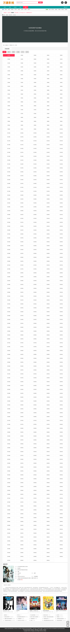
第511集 (8, 451)
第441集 (8, 397)
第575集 (61, 498)
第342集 (22, 319)
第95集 (61, 125)
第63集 (35, 101)
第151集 (8, 171)
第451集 (8, 404)
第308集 (35, 292)
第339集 (48, 315)
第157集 (22, 175)
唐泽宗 (21, 566)
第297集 (22, 284)
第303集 (35, 288)
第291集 (8, 280)
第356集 (8, 331)
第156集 (8, 175)
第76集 (9, 113)
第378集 (35, 346)
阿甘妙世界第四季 (59, 620)
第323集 (35, 303)
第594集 (48, 513)
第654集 (48, 560)
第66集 (9, 105)
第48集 (35, 90)
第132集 (22, 156)
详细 (21, 579)
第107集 (22, 136)
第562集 (22, 490)
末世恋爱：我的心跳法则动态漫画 (48, 616)
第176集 (8, 191)
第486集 (8, 432)
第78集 (35, 113)
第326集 (8, 307)
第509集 (48, 447)
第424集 (48, 381)
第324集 (48, 303)
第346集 (8, 323)
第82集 (22, 117)
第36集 (9, 82)
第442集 (22, 397)
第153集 (35, 171)
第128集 (35, 152)
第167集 (22, 183)
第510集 (61, 447)
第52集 (22, 94)
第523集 (35, 459)
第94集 (48, 125)
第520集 (61, 455)
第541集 (8, 474)
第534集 (48, 467)
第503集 (35, 443)
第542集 (22, 474)
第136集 (8, 160)
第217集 (22, 222)
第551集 (8, 482)
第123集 (35, 148)
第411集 (8, 373)
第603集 (35, 521)
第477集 (22, 424)
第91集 (9, 125)
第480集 (61, 424)
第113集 (35, 140)
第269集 (48, 261)
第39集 (48, 82)
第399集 (48, 362)
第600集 (61, 517)
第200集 (61, 206)
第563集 (35, 490)
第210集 (61, 214)
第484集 (48, 428)
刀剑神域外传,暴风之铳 (8, 620)
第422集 (22, 381)
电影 (10, 7)
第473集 (35, 420)
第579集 (48, 502)
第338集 (35, 315)
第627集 (22, 540)
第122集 (22, 148)
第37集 (22, 82)
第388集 (35, 354)
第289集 (48, 276)
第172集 (22, 187)
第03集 (35, 55)
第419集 (48, 377)
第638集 (35, 548)
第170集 (61, 183)
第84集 (48, 117)
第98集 (35, 129)
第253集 (35, 249)
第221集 (8, 226)
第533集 (35, 467)
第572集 (22, 498)
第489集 (48, 432)
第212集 (22, 218)
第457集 (22, 408)
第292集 (22, 280)
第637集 (22, 548)
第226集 (8, 230)
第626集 (8, 540)
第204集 (48, 210)
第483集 (35, 428)
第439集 (48, 393)
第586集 (8, 509)
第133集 (35, 156)
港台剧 (56, 9)
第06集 (9, 59)
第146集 (8, 167)
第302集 (22, 288)
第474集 (48, 420)
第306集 (8, 292)
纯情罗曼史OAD (46, 618)
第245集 (61, 241)
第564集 (48, 490)
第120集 (61, 144)
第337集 (22, 315)
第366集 (8, 338)
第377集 (22, 346)
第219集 (48, 222)
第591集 (8, 513)
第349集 (48, 323)
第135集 (61, 156)
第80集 (61, 113)
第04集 (48, 55)
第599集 (48, 517)
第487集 (22, 432)
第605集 (61, 521)
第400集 (61, 362)
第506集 (8, 447)
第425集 (61, 381)
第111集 (8, 140)
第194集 (48, 202)
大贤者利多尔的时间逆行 (60, 618)
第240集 (61, 237)
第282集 (22, 272)
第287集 (22, 276)
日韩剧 (59, 9)
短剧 (50, 9)
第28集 (35, 74)
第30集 (61, 74)
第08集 (35, 59)
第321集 (8, 303)
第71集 (9, 109)
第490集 (61, 432)
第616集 (8, 533)
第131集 (8, 156)
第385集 (61, 350)
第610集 (61, 525)
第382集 (22, 350)
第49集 (48, 90)
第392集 (22, 358)
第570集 (61, 494)
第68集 (35, 105)
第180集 (61, 191)
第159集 (48, 175)
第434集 (48, 389)
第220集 (61, 222)
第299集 (48, 284)
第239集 (48, 237)
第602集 (22, 521)
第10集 (61, 59)
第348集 (35, 323)
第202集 (22, 210)
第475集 (61, 420)
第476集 (8, 424)
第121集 (8, 148)
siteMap (44, 630)
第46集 (9, 90)
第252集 (22, 249)
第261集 (8, 257)
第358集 (35, 331)
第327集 (22, 307)
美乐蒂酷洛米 (20, 618)
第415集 (61, 373)
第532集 (22, 467)
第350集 (61, 323)
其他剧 (66, 9)
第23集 (35, 70)
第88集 (35, 121)
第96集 (9, 129)
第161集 (8, 179)
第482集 (22, 428)
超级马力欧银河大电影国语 (34, 616)
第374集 (48, 342)
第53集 (35, 94)
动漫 (25, 7)
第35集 (61, 78)
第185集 (61, 195)
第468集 (35, 416)
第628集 (35, 540)
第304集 (48, 288)
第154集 (48, 171)
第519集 (48, 455)
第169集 (48, 183)
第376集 (8, 346)
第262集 (22, 257)
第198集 (35, 206)
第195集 (61, 202)
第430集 (61, 385)
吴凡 (25, 566)
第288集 (35, 276)
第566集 (8, 494)
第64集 (48, 101)
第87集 (22, 121)
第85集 (61, 117)
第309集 (48, 292)
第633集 (35, 544)
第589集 (48, 509)
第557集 (22, 486)
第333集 (35, 311)
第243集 (35, 241)
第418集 (35, 377)
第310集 (61, 292)
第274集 (48, 265)
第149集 (48, 167)
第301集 (8, 288)
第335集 (61, 311)
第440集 (61, 393)
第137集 (22, 160)
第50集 (61, 90)
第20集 (61, 66)
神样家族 (58, 616)
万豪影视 (12, 12)
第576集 (8, 502)
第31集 (9, 78)
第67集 (22, 105)
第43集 (35, 86)
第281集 (8, 272)
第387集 (22, 354)
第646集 (8, 556)
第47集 (22, 90)
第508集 (35, 447)
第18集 (35, 66)
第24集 (48, 70)
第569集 (48, 494)
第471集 (8, 420)
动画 (25, 569)
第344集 (48, 319)
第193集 (35, 202)
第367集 (22, 338)
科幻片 (16, 9)
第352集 (22, 327)
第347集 (22, 323)
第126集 (8, 152)
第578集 (35, 502)
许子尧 (19, 566)
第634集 (48, 544)
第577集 (22, 502)
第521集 (8, 459)
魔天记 (32, 620)
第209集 (48, 214)
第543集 (35, 474)
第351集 (8, 327)
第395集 (61, 358)
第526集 (8, 463)
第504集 (48, 443)
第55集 (61, 94)
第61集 (9, 101)
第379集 (48, 346)
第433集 (35, 389)
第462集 (22, 412)
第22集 (22, 70)
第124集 (48, 148)
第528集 (35, 463)
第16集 (9, 66)
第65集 (61, 101)
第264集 (48, 257)
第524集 (48, 459)
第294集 (48, 280)
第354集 (48, 327)
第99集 (48, 129)
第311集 (8, 296)
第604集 (48, 521)
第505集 (61, 443)
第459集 (48, 408)
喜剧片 (9, 9)
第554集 (48, 482)
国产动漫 (19, 569)
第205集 (61, 210)
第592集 (22, 513)
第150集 (61, 167)
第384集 (48, 350)
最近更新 (62, 2)
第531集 (8, 467)
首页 (5, 7)
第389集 (48, 354)
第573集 (35, 498)
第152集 (22, 171)
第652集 (22, 560)
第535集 (61, 467)
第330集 (61, 307)
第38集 (35, 82)
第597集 (22, 517)
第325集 (61, 303)
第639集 (48, 548)
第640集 (61, 548)
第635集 (61, 544)
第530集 (61, 463)
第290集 (61, 276)
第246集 (8, 245)
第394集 (48, 358)
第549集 (48, 478)
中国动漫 (22, 569)
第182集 (22, 195)
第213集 (35, 218)
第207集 (22, 214)
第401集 (8, 366)
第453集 (35, 404)
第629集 (48, 540)
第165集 (61, 179)
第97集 (22, 129)
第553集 (35, 482)
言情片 (19, 9)
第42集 (22, 86)
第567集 (22, 494)
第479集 (48, 424)
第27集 (22, 74)
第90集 (61, 121)
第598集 (35, 517)
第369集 (48, 338)
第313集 (35, 296)
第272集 (22, 265)
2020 (16, 45)
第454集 (48, 404)
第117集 (22, 144)
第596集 (8, 517)
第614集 (48, 529)
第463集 (35, 412)
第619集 (48, 533)
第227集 (22, 230)
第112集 (22, 140)
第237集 (22, 237)
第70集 (61, 105)
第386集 (8, 354)
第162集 (22, 179)
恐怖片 (22, 9)
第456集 (8, 408)
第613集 (35, 529)
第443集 (35, 397)
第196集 (8, 206)
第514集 (48, 451)
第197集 (22, 206)
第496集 (8, 439)
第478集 (35, 424)
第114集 (48, 140)
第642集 (22, 552)
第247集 (22, 245)
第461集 (8, 412)
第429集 (48, 385)
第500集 (61, 439)
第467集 (22, 416)
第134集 (48, 156)
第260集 (61, 253)
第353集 (35, 327)
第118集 (35, 144)
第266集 (8, 261)
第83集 (35, 117)
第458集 (35, 408)
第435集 (61, 389)
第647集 (22, 556)
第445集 (61, 397)
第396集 (8, 362)
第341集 (8, 319)
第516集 (8, 455)
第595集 (61, 513)
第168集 (35, 183)
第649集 (48, 556)
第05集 (61, 55)
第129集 (48, 152)
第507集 (22, 447)
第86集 (9, 121)
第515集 (61, 451)
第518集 (35, 455)
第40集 (61, 82)
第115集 (61, 140)
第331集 (8, 311)
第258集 (35, 253)
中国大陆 (10, 45)
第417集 (22, 377)
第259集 (48, 253)
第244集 (48, 241)
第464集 (48, 412)
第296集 (8, 284)
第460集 (61, 408)
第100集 (61, 129)
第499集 (48, 439)
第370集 (61, 338)
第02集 (22, 55)
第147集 (22, 167)
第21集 (9, 70)
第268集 (35, 261)
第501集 (8, 443)
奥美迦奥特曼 (33, 618)
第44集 (48, 86)
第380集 (61, 346)
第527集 (22, 463)
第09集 (48, 59)
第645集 (61, 552)
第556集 (8, 486)
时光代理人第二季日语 (21, 620)
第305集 (61, 288)
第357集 (22, 331)
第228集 (35, 230)
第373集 (35, 342)
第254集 (48, 249)
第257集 (22, 253)
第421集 (8, 381)
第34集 (48, 78)
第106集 (8, 136)
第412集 (22, 373)
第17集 (22, 66)
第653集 (35, 560)
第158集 (35, 175)
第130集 (61, 152)
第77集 (22, 113)
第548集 (35, 478)
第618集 (35, 533)
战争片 (29, 9)
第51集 (9, 94)
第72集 (22, 109)
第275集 (61, 265)
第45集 (61, 86)
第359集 (48, 331)
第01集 (9, 55)
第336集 (8, 315)
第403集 (35, 366)
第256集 (8, 253)
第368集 (35, 338)
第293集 (35, 280)
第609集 (48, 525)
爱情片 (12, 9)
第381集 (8, 350)
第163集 (35, 179)
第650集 (61, 556)
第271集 (8, 265)
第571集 (8, 498)
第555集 (61, 482)
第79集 (48, 113)
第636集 (8, 548)
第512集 (22, 451)
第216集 (8, 222)
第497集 (22, 439)
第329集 (48, 307)
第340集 (61, 315)
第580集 (61, 502)
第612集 (22, 529)
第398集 (35, 362)
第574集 (48, 498)
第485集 (61, 428)
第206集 (8, 214)
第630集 (61, 540)
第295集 (61, 280)
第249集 (48, 245)
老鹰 (34, 573)
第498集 (35, 439)
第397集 (22, 362)
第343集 (35, 319)
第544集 (48, 474)
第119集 (48, 144)
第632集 (22, 544)
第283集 (35, 272)
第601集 (8, 521)
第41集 (9, 86)
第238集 (35, 237)
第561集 (8, 490)
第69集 (48, 105)
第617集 (22, 533)
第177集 (22, 191)
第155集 (61, 171)
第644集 (48, 552)
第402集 (22, 366)
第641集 (8, 552)
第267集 (22, 261)
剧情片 (25, 9)
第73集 (35, 109)
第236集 (8, 237)
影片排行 (66, 2)
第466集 (8, 416)
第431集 (8, 389)
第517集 (22, 455)
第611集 (8, 529)
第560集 (61, 486)
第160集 (61, 175)
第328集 (35, 307)
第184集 (48, 195)
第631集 (8, 544)
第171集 (8, 187)
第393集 (35, 358)
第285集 (61, 272)
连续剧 (15, 7)
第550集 (61, 478)
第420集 (61, 377)
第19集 (48, 66)
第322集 (22, 303)
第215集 (61, 218)
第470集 (61, 416)
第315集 (61, 296)
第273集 (35, 265)
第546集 (8, 478)
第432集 (22, 389)
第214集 (48, 218)
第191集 (8, 202)
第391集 (8, 358)
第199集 (48, 206)
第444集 (48, 397)
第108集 (35, 136)
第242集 (22, 241)
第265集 (61, 257)
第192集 (22, 202)
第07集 (22, 59)
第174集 (48, 187)
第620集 (61, 533)
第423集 (35, 381)
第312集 (22, 296)
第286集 (8, 276)
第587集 (22, 509)
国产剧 (53, 9)
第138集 (35, 160)
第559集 (48, 486)
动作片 (6, 9)
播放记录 (65, 7)
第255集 (61, 249)
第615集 (61, 529)
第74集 (48, 109)
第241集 (8, 241)
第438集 (35, 393)
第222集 (22, 226)
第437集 (22, 393)
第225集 (61, 226)
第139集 (48, 160)
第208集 (35, 214)
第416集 (8, 377)
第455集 (61, 404)
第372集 (22, 342)
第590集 (61, 509)
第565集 (61, 490)
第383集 (35, 350)
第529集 (48, 463)
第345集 (61, 319)
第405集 (61, 366)
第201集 (8, 210)
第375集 (61, 342)
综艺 (20, 7)
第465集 (61, 412)
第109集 (48, 136)
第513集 (35, 451)
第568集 (35, 494)
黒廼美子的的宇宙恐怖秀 (8, 618)
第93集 (35, 125)
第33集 (35, 78)
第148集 (35, 167)
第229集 (48, 230)
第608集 (35, 525)
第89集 (48, 121)
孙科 (27, 566)
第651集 (8, 560)
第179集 (48, 191)
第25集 (61, 70)
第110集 (61, 136)
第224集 (48, 226)
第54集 (48, 94)
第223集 (35, 226)
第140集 (61, 160)
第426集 (8, 385)
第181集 (8, 195)
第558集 (35, 486)
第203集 (35, 210)
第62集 (22, 101)
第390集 (61, 354)
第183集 (35, 195)
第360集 (61, 331)
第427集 (22, 385)
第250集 (61, 245)
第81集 (9, 117)
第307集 (22, 292)
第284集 (48, 272)
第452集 (22, 404)
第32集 (22, 78)
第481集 (8, 428)
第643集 (35, 552)
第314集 (48, 296)
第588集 (35, 509)
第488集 (35, 432)
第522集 (22, 459)
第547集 (22, 478)
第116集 (8, 144)
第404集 (48, 366)
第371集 (8, 342)
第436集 (8, 393)
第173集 (35, 187)
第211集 (8, 218)
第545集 (61, 474)
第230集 (61, 230)
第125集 (61, 148)
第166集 (8, 183)
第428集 (35, 385)
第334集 (48, 311)
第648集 (35, 556)
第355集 (61, 327)
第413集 (35, 373)
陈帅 (23, 566)
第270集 (61, 261)
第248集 (35, 245)
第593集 (35, 513)
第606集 (8, 525)
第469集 (48, 416)
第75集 (61, 109)
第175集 (61, 187)
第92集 (22, 125)
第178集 (35, 191)
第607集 (22, 525)
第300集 (61, 284)
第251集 (8, 249)
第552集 (22, 482)
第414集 (48, 373)
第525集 (61, 459)
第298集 (35, 284)
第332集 (22, 311)
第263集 (35, 257)
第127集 (22, 152)
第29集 (48, 74)
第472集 (22, 420)
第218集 (35, 222)
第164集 (48, 179)
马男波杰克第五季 (6, 616)
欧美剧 (62, 9)
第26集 (9, 74)
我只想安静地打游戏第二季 (21, 616)
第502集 (22, 443)
